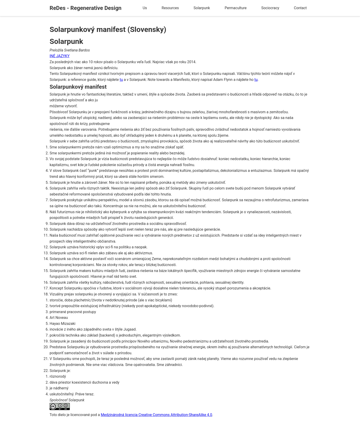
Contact (300, 8)
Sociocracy (270, 8)
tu (121, 79)
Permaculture (236, 8)
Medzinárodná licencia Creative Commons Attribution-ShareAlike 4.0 (156, 415)
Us (145, 8)
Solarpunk (202, 8)
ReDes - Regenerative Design (85, 8)
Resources (170, 8)
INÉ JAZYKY (60, 56)
